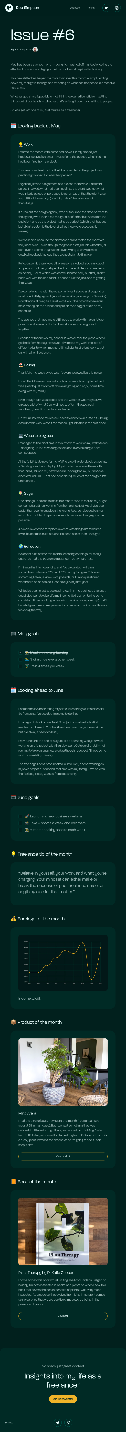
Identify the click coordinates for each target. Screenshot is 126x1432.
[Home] (22, 8)
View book (63, 1316)
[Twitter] (106, 8)
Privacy (9, 1422)
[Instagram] (117, 8)
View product (63, 1156)
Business (75, 7)
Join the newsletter (63, 1398)
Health (91, 7)
